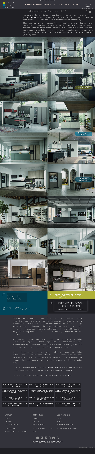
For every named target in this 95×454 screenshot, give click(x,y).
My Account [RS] (51, 441)
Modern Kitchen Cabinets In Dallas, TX (67, 398)
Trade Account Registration (39, 441)
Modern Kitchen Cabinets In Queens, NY (67, 385)
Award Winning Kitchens (67, 428)
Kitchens (28, 4)
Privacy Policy (59, 441)
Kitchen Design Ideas (65, 425)
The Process (36, 418)
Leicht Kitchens (63, 415)
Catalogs (35, 421)
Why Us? (8, 415)
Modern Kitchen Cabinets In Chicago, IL (41, 392)
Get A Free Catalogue (14, 297)
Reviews (8, 421)
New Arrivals (10, 428)
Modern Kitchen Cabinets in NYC (54, 368)
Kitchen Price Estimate (83, 88)
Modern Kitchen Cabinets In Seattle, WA (67, 392)
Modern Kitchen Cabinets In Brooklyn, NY (41, 385)
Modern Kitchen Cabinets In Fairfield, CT (41, 404)
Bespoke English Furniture (42, 428)
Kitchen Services (38, 425)
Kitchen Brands (11, 425)
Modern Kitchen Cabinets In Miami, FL (15, 392)
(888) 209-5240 (67, 370)
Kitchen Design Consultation (83, 179)
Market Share (37, 415)
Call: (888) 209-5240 (18, 308)
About (61, 4)
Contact (34, 431)
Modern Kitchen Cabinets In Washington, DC (15, 404)
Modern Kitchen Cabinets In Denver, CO (41, 398)
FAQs (59, 418)
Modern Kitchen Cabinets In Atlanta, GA (15, 398)
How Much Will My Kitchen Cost (16, 432)
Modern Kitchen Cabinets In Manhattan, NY (15, 385)
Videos (55, 4)
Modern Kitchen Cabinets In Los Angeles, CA (67, 404)
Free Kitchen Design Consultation (70, 304)
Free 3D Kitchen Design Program (68, 297)
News (67, 4)
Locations (74, 4)
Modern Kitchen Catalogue (83, 134)
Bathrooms (37, 4)
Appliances (47, 4)
